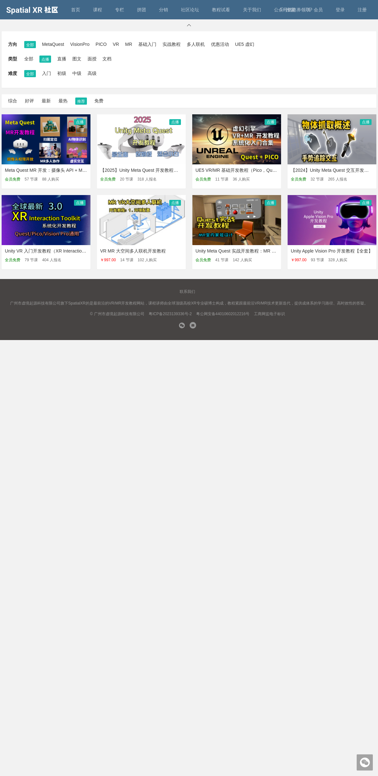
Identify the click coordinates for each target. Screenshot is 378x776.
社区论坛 (190, 9)
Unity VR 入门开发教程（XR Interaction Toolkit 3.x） (57, 250)
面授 (92, 58)
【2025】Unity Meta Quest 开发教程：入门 (143, 170)
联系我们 (187, 291)
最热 (63, 100)
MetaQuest (53, 44)
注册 (362, 9)
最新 (46, 100)
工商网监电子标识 (269, 314)
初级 (61, 73)
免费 (98, 100)
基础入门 (147, 44)
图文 (76, 58)
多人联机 (196, 44)
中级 (76, 73)
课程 (97, 9)
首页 (75, 9)
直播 (61, 58)
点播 (45, 59)
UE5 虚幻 (244, 44)
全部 (30, 45)
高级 (92, 73)
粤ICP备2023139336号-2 (170, 314)
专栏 (119, 9)
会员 (315, 9)
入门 (46, 73)
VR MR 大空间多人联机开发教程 (133, 250)
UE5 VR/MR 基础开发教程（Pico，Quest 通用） (244, 170)
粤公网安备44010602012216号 (222, 314)
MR (128, 44)
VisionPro (79, 44)
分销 (163, 9)
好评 (29, 100)
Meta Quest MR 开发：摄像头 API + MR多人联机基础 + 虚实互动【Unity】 (80, 170)
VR (116, 44)
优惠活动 (220, 44)
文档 (106, 58)
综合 (12, 100)
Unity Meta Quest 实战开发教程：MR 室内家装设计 (247, 250)
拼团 (141, 9)
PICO (101, 44)
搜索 (287, 9)
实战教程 (172, 44)
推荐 (81, 101)
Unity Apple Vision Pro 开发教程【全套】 (332, 250)
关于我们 (252, 9)
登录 (340, 9)
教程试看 (221, 9)
